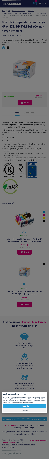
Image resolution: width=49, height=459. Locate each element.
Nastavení (24, 410)
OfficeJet (31, 11)
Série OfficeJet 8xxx (25, 13)
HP (9, 11)
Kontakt (30, 425)
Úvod (3, 11)
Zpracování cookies (28, 402)
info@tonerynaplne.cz (38, 440)
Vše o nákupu (29, 428)
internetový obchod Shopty (11, 445)
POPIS (17, 113)
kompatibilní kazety (34, 322)
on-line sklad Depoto (28, 445)
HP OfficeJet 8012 (40, 13)
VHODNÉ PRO (29, 113)
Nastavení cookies (8, 447)
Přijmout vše (25, 406)
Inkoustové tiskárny (18, 11)
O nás (22, 425)
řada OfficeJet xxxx (10, 13)
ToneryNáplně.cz (8, 442)
